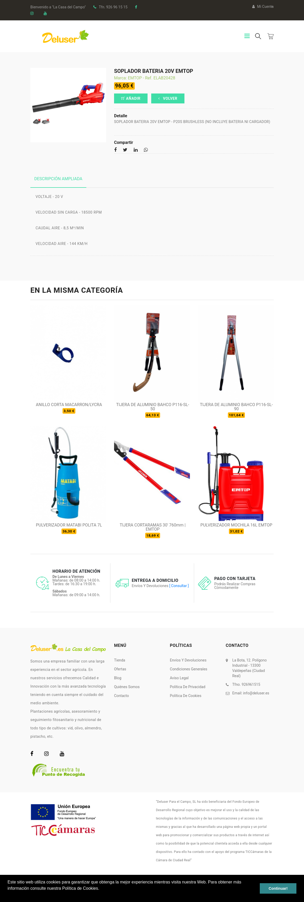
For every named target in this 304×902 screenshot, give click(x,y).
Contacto (121, 696)
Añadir (130, 98)
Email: (250, 693)
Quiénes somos (127, 687)
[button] (8, 895)
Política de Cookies (185, 696)
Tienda (119, 660)
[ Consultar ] (179, 586)
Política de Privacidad (187, 687)
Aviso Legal (179, 678)
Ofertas (120, 669)
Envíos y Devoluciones (188, 660)
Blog (117, 678)
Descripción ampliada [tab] (58, 178)
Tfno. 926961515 (246, 684)
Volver (167, 98)
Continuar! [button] (278, 888)
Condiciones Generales (188, 669)
